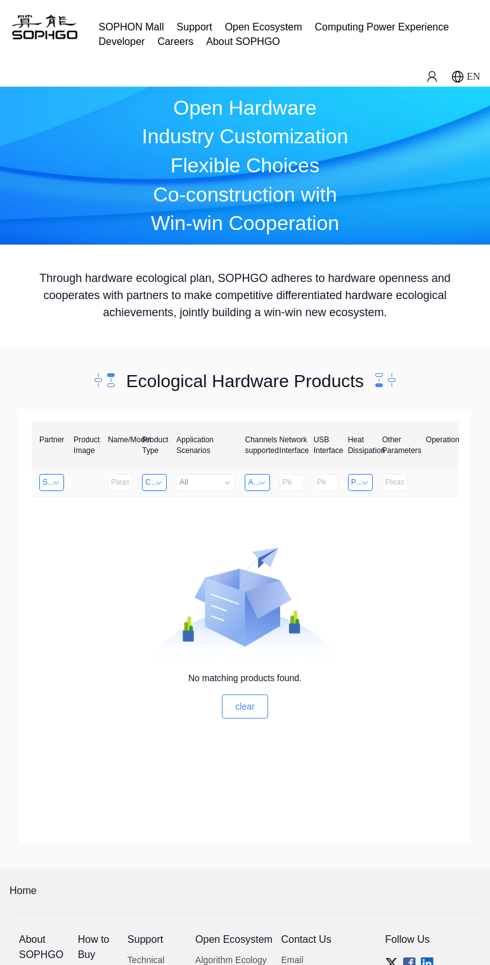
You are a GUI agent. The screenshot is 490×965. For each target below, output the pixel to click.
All (205, 482)
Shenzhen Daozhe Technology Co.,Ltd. (53, 482)
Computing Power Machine (156, 482)
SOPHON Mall (131, 27)
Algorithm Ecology (231, 960)
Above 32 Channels (258, 482)
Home (23, 890)
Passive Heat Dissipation (362, 482)
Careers (175, 41)
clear (244, 706)
